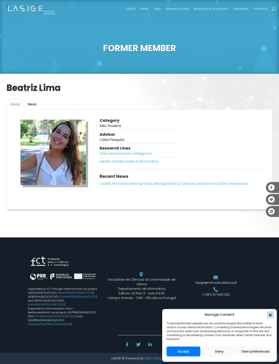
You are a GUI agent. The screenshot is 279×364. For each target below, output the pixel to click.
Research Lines (177, 8)
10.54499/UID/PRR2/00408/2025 (49, 324)
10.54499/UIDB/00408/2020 (77, 297)
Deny (219, 351)
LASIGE (131, 8)
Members (240, 8)
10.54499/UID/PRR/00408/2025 (55, 316)
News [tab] (32, 104)
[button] (270, 314)
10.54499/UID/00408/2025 (75, 293)
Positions (260, 8)
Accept (183, 351)
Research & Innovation (211, 8)
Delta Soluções (156, 358)
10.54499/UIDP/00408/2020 (46, 304)
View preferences (255, 351)
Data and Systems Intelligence (126, 153)
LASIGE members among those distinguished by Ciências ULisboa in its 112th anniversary (174, 183)
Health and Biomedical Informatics (129, 161)
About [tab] (15, 104)
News (144, 8)
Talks (157, 8)
